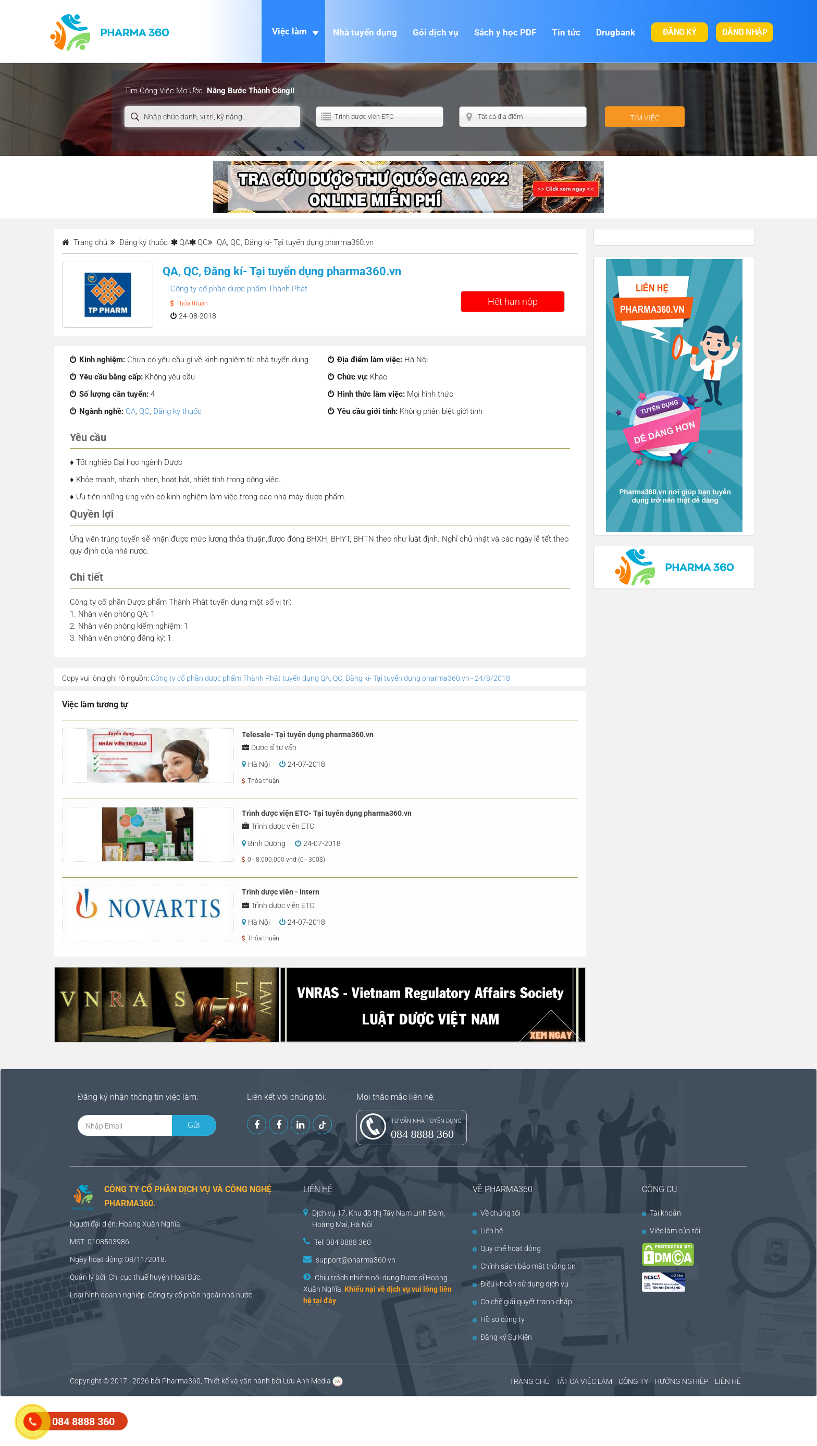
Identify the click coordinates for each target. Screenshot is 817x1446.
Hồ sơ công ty (499, 1319)
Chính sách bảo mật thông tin (524, 1266)
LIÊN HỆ (728, 1381)
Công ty (160, 1295)
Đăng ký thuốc (177, 411)
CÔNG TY (633, 1381)
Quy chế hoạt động (507, 1248)
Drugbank (615, 32)
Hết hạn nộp (513, 301)
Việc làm (289, 31)
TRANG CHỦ (530, 1381)
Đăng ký (680, 32)
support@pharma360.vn (355, 1260)
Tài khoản (661, 1213)
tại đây (324, 1300)
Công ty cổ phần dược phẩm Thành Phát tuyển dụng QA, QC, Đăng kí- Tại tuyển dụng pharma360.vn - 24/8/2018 (330, 678)
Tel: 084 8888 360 (342, 1242)
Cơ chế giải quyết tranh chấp (522, 1301)
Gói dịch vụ (436, 32)
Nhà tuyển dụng (365, 32)
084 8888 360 (422, 1134)
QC (202, 242)
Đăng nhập (745, 32)
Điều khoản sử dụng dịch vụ (520, 1284)
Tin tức (566, 32)
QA (184, 242)
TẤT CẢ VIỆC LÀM (584, 1381)
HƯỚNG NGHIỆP (681, 1381)
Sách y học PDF (505, 32)
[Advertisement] (189, 1419)
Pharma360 (181, 1381)
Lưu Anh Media (307, 1381)
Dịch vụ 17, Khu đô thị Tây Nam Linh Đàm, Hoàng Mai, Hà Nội (378, 1219)
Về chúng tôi (497, 1213)
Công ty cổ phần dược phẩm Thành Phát (238, 288)
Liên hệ (488, 1231)
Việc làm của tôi (671, 1231)
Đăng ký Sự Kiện (502, 1337)
